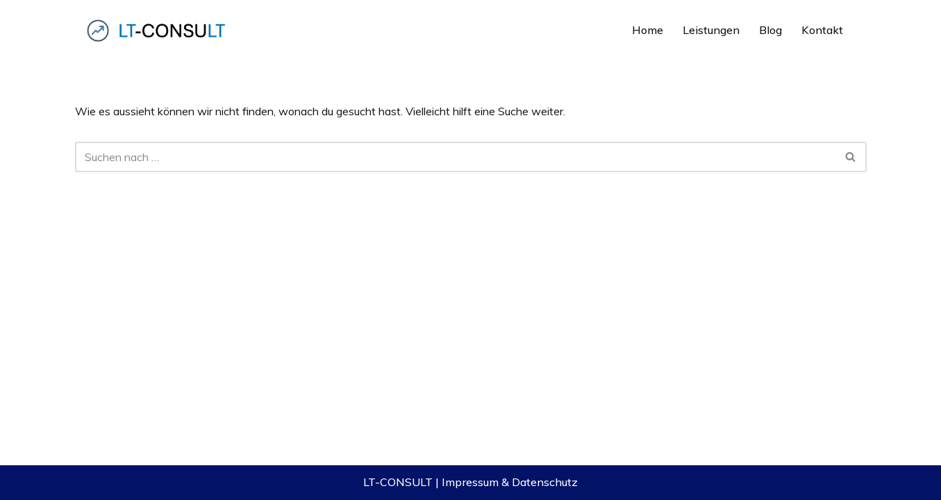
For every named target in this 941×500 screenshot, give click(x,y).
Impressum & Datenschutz (510, 482)
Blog (770, 30)
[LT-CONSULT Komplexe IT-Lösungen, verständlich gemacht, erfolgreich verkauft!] (158, 30)
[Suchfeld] (455, 157)
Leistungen (711, 30)
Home (647, 30)
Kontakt (822, 30)
